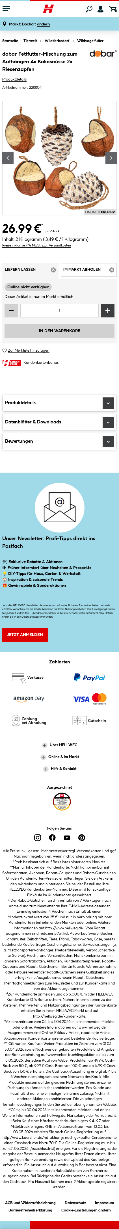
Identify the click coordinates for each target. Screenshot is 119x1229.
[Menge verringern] (11, 310)
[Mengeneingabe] (59, 310)
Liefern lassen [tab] (32, 271)
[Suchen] (89, 9)
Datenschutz (75, 1202)
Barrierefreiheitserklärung (30, 1209)
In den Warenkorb (59, 331)
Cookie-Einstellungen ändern (86, 1209)
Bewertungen (59, 441)
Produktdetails (14, 79)
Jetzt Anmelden (25, 635)
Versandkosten (89, 851)
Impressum (104, 1202)
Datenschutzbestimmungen (37, 617)
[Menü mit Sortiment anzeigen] (6, 9)
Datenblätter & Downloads (59, 422)
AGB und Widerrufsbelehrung (30, 1202)
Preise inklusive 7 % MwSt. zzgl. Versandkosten (36, 245)
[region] (59, 158)
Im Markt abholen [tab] (90, 271)
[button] (29, 24)
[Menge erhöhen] (107, 310)
